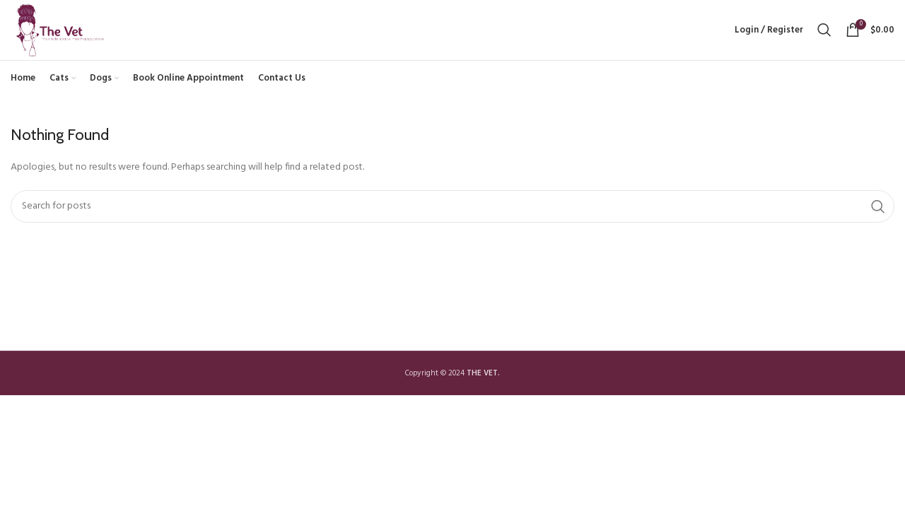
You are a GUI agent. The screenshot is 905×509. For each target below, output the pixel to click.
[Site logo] (71, 37)
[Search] (824, 37)
